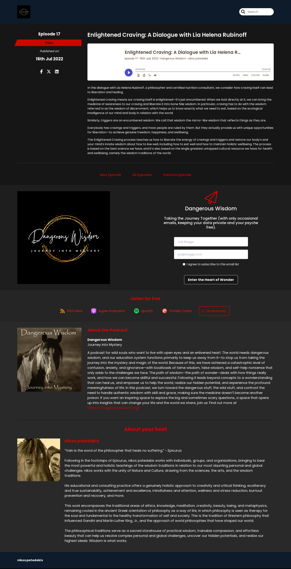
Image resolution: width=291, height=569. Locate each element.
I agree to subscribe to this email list (213, 265)
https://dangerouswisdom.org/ (113, 408)
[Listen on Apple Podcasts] (107, 311)
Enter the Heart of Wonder (211, 280)
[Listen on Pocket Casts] (178, 311)
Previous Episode (177, 175)
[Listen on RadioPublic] (216, 311)
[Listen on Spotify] (144, 311)
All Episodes (142, 175)
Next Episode (110, 175)
